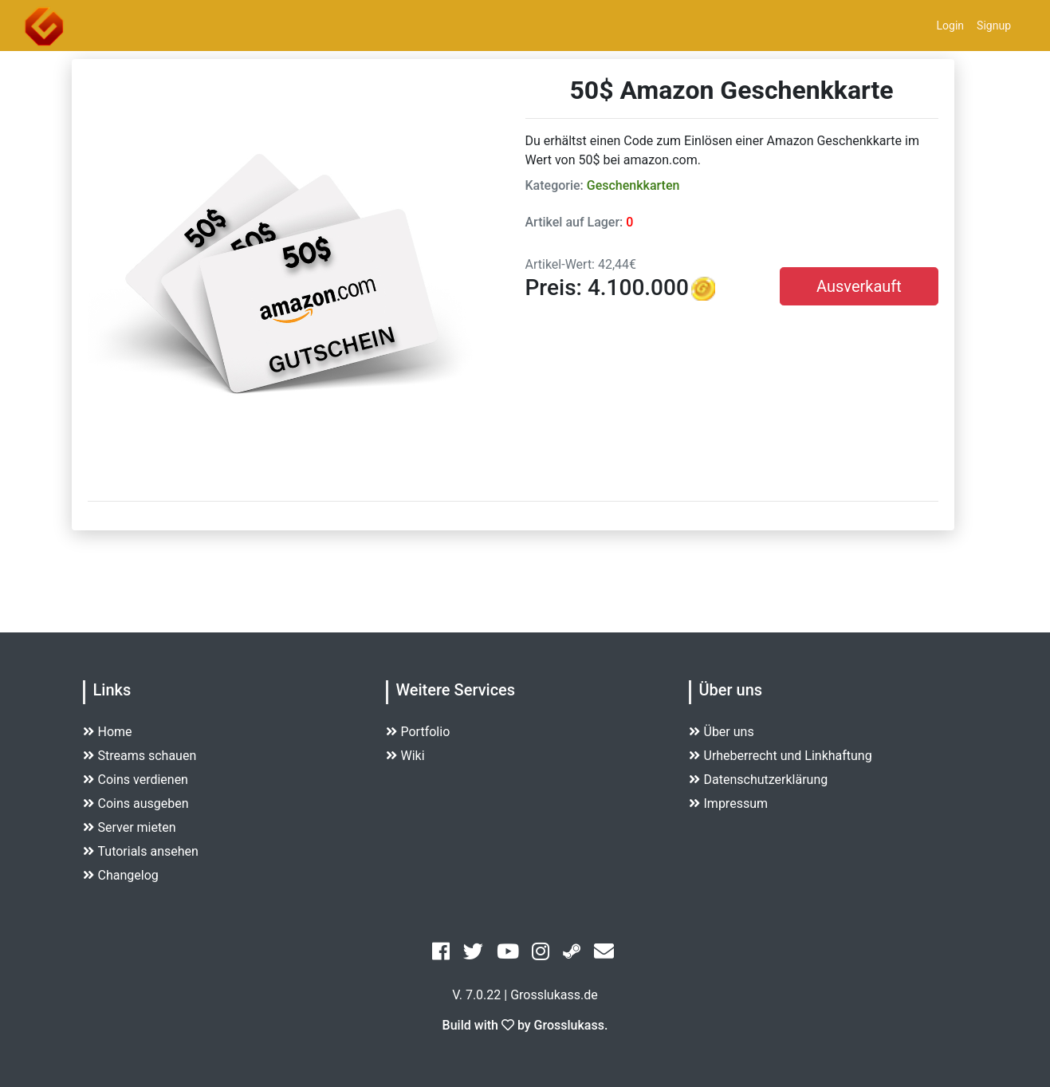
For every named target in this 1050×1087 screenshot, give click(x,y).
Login (951, 25)
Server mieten (129, 827)
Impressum (729, 803)
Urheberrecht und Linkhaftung (780, 755)
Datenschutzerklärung (758, 779)
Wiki (405, 755)
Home (107, 731)
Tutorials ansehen (141, 851)
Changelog (121, 875)
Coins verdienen (135, 779)
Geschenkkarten (633, 185)
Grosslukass (569, 1025)
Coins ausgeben (136, 803)
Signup (994, 25)
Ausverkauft (859, 286)
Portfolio (418, 731)
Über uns (721, 731)
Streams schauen (140, 755)
